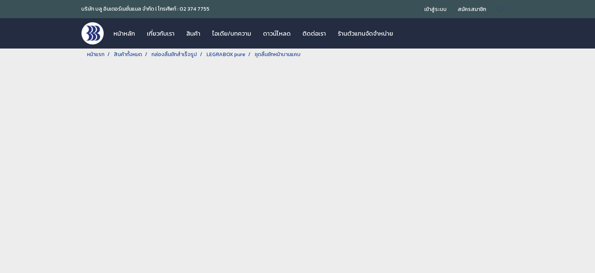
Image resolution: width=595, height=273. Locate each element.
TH (502, 9)
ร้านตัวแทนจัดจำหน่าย (365, 33)
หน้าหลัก (124, 33)
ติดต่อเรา (314, 33)
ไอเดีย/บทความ (231, 33)
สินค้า (193, 33)
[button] (406, 33)
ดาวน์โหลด (277, 33)
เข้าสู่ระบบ (435, 9)
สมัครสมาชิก (472, 9)
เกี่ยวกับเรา (161, 33)
